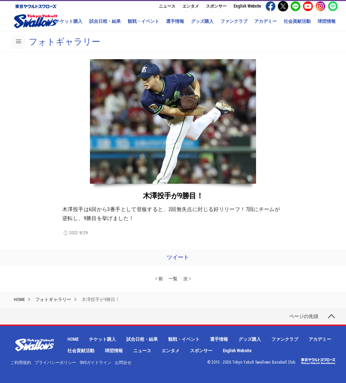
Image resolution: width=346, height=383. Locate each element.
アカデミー (265, 21)
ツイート (178, 257)
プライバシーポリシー (55, 362)
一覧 (173, 278)
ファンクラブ (233, 21)
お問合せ (123, 362)
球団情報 (327, 21)
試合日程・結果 (105, 21)
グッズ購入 (202, 21)
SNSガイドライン (95, 362)
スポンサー (216, 6)
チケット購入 (68, 21)
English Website (247, 6)
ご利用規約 (20, 362)
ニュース (167, 6)
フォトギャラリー (64, 42)
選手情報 (175, 21)
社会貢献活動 (297, 21)
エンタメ (190, 6)
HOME (19, 299)
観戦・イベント (143, 21)
